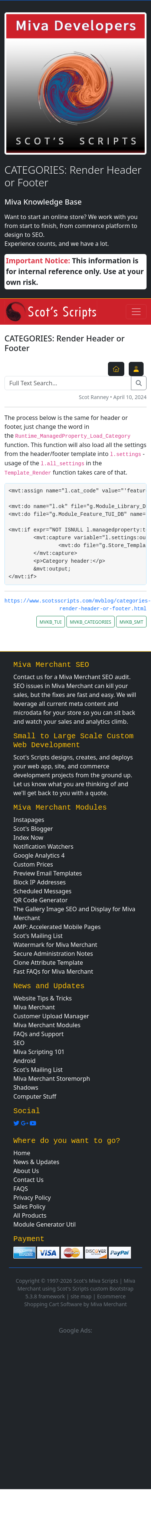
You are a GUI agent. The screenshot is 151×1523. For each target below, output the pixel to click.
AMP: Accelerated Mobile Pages (57, 927)
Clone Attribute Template (48, 962)
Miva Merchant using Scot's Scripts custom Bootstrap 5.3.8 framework (76, 1288)
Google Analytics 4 (39, 855)
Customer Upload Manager (51, 1016)
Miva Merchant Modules (47, 1025)
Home (21, 1153)
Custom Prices (33, 864)
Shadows (25, 1087)
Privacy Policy (32, 1197)
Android (24, 1061)
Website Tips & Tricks (42, 998)
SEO (18, 1043)
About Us (26, 1171)
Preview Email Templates (47, 873)
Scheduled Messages (42, 891)
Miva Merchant (34, 1007)
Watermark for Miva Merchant (55, 945)
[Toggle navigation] (136, 311)
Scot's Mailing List (38, 936)
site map (80, 1296)
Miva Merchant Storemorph (51, 1078)
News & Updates (36, 1162)
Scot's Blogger (33, 829)
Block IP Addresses (39, 882)
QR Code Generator (40, 900)
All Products (29, 1215)
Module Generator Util (44, 1224)
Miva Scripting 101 (39, 1052)
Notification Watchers (43, 846)
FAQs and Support (38, 1034)
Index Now (28, 837)
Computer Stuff (34, 1096)
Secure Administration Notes (53, 954)
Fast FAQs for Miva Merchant (53, 971)
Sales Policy (29, 1206)
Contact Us (28, 1180)
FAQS (20, 1189)
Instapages (28, 820)
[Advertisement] (69, 1410)
